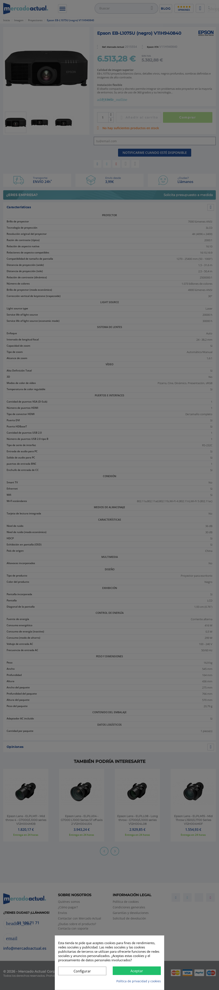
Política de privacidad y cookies (138, 981)
